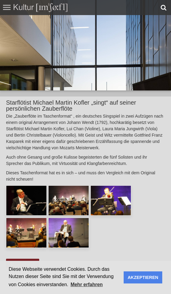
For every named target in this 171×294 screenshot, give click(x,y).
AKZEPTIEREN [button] (143, 277)
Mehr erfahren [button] (87, 284)
